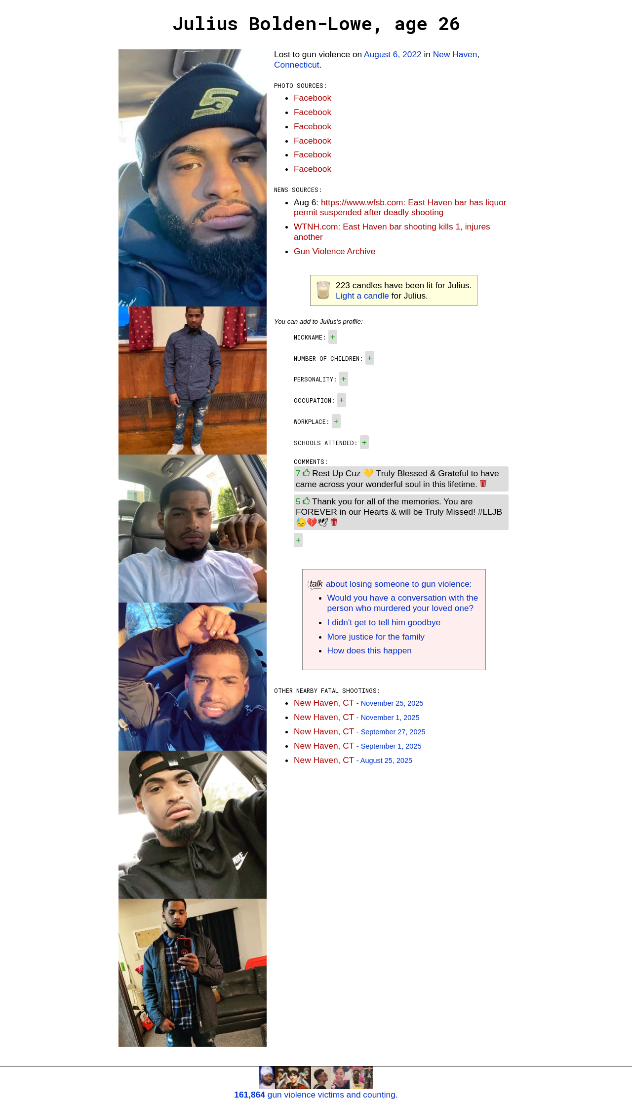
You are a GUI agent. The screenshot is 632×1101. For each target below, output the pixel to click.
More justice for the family (376, 637)
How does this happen (369, 650)
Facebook (312, 98)
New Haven (455, 54)
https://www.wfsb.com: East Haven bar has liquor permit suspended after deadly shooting (400, 207)
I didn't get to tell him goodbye (384, 622)
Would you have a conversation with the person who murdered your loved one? (402, 603)
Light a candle (362, 296)
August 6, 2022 (393, 54)
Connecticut (296, 65)
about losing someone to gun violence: (390, 584)
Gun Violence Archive (334, 251)
